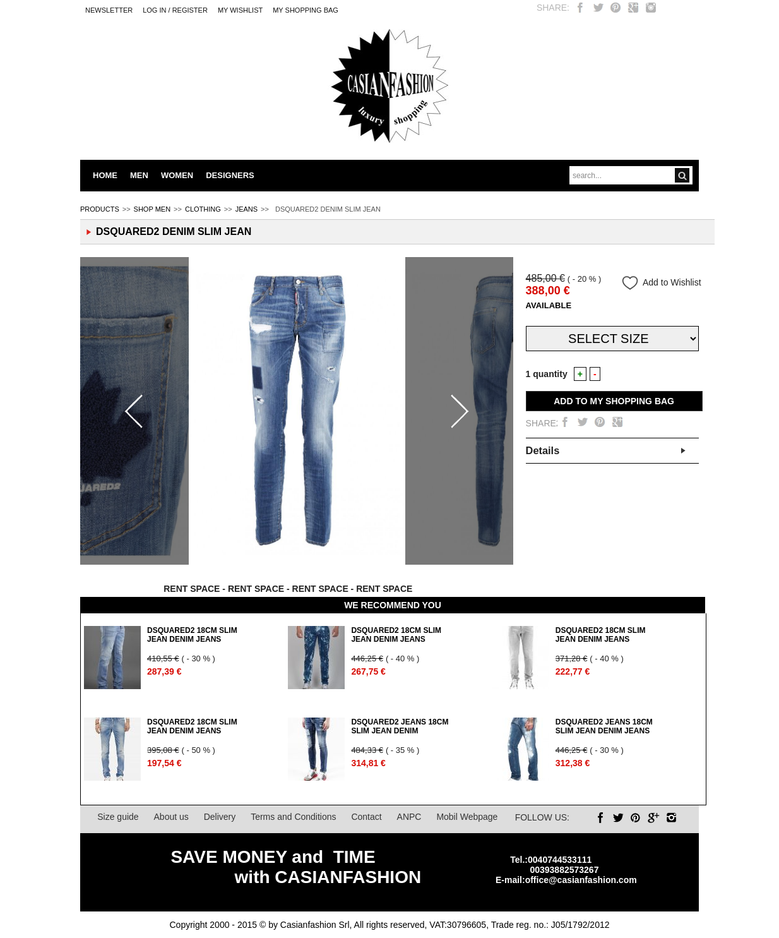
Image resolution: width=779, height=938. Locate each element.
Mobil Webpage (466, 817)
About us (171, 817)
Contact (366, 817)
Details (543, 450)
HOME (105, 175)
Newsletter (109, 10)
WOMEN (177, 175)
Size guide (117, 817)
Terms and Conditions (293, 817)
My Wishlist (240, 10)
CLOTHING (203, 209)
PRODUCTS (99, 209)
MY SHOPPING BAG (305, 10)
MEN (139, 175)
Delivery (220, 817)
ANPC (409, 817)
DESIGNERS (230, 175)
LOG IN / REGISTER (175, 10)
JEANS (246, 209)
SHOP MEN (152, 209)
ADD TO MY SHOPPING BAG (614, 401)
